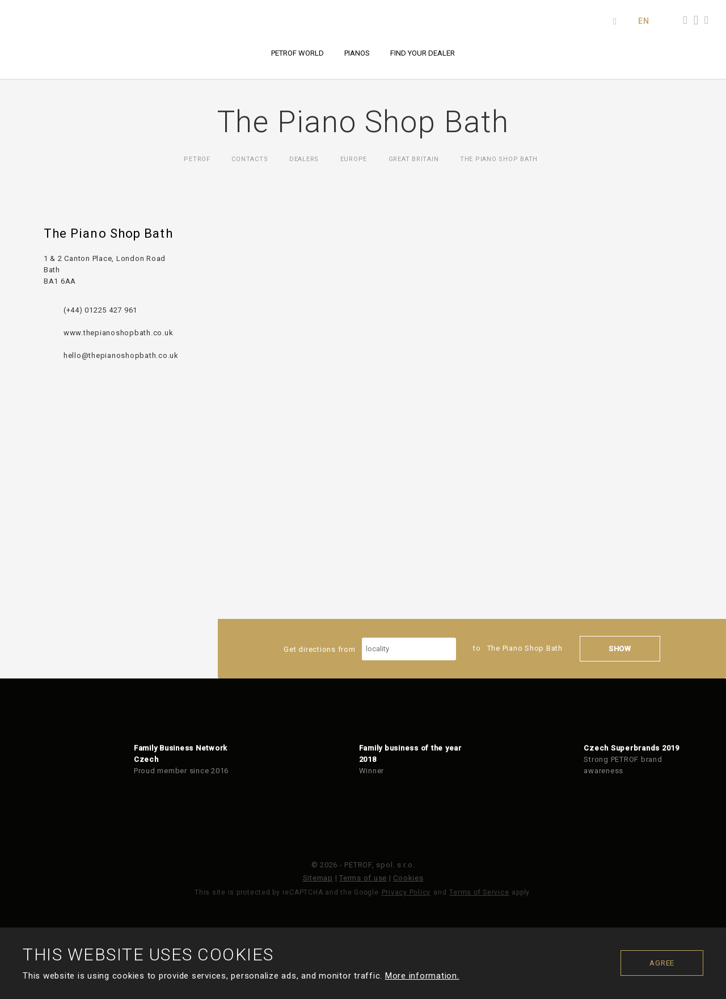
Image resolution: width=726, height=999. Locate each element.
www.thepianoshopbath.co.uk (119, 332)
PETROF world (297, 53)
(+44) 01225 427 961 (100, 310)
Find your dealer (422, 53)
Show (620, 648)
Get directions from (370, 648)
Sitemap (318, 878)
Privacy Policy (406, 892)
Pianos (357, 53)
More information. (422, 976)
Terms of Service (479, 892)
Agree (661, 963)
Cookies (408, 878)
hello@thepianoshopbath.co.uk (121, 355)
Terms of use (363, 878)
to (518, 648)
